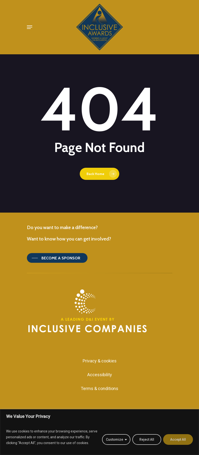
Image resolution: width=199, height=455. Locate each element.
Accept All (178, 439)
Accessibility (99, 374)
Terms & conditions (99, 388)
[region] (99, 432)
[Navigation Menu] (29, 27)
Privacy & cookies (100, 360)
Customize (114, 439)
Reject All (146, 439)
